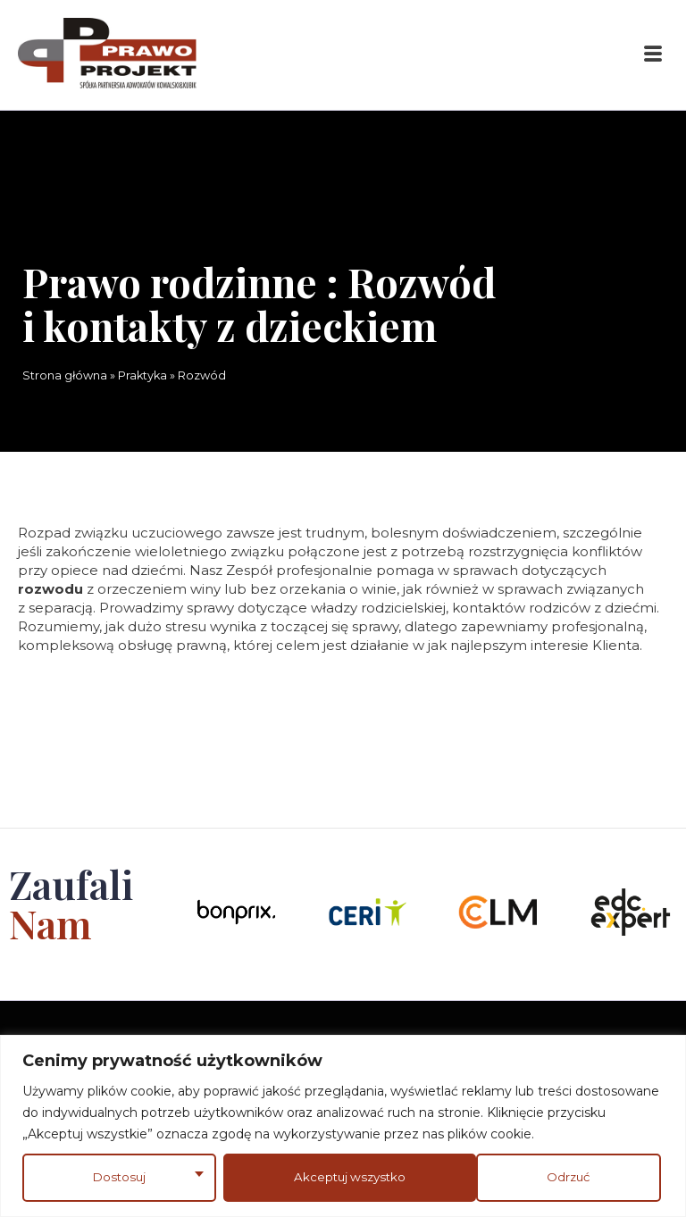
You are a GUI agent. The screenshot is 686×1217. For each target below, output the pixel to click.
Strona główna (64, 375)
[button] (653, 54)
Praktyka (142, 375)
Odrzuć (312, 1177)
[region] (343, 1125)
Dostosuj (118, 1177)
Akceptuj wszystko (537, 1177)
